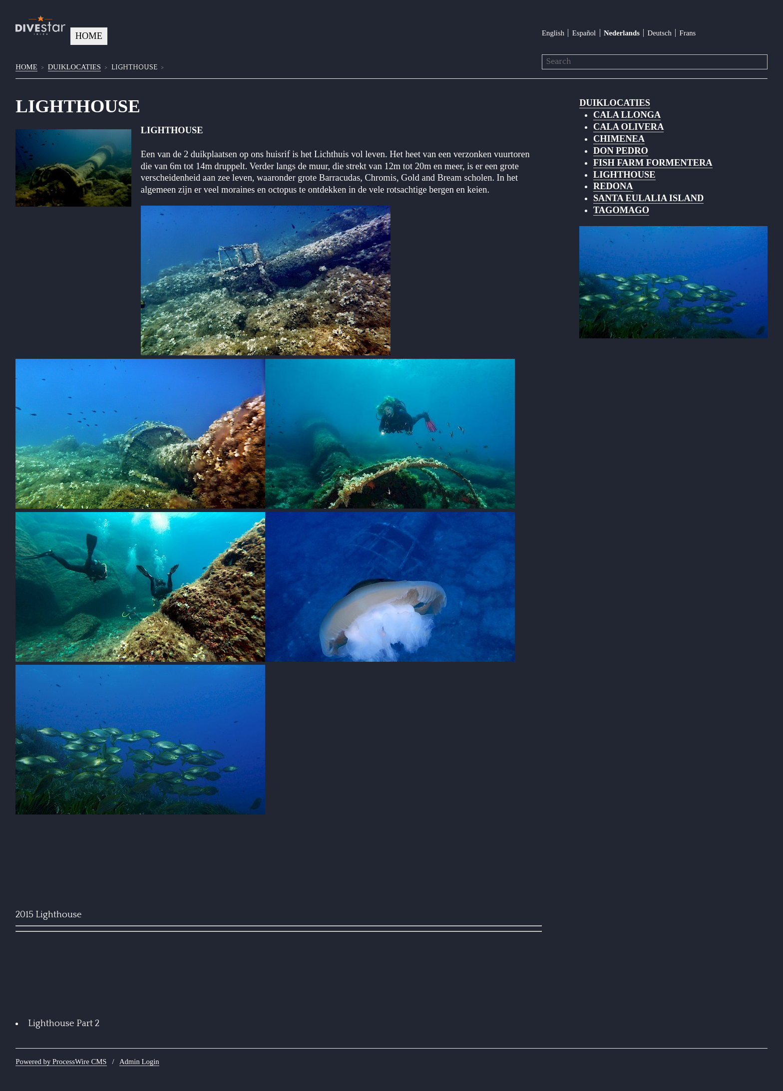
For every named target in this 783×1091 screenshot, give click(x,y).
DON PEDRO (620, 151)
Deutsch (660, 33)
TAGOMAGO (621, 210)
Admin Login (139, 1062)
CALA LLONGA (627, 115)
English (553, 33)
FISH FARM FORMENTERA (653, 163)
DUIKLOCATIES (74, 67)
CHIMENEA (619, 139)
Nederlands (622, 33)
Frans (688, 33)
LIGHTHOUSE (624, 175)
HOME (88, 36)
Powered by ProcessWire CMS (60, 1062)
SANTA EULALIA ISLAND (648, 198)
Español (584, 33)
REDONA (613, 186)
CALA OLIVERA (628, 127)
